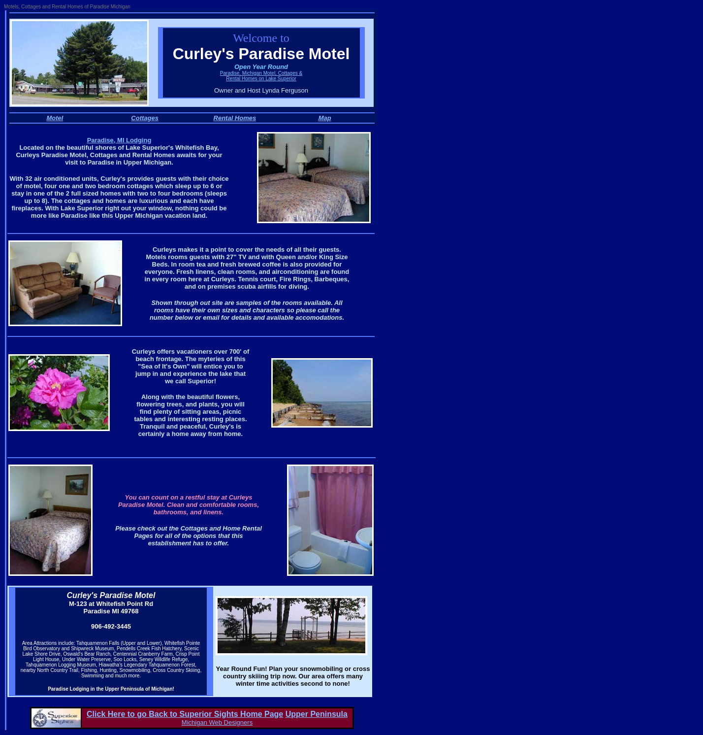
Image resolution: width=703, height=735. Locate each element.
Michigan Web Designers (217, 722)
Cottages (145, 118)
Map (325, 118)
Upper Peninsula (317, 714)
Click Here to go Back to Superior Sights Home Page (185, 714)
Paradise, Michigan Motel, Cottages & (261, 73)
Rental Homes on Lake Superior (261, 78)
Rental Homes (235, 118)
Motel (54, 118)
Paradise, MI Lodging (119, 140)
